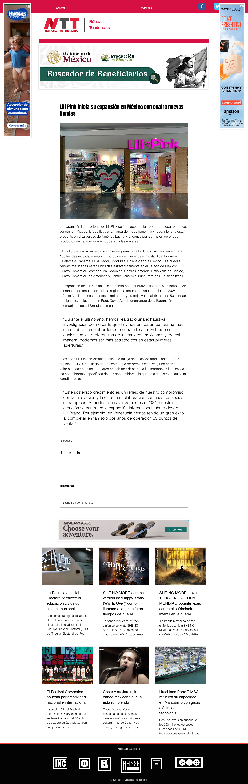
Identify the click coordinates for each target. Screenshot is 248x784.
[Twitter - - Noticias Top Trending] (217, 6)
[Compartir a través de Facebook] (61, 452)
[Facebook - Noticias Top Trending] (201, 6)
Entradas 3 (66, 440)
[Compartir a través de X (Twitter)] (69, 452)
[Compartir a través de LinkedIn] (78, 452)
